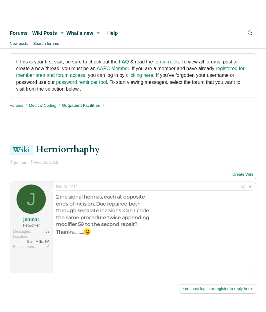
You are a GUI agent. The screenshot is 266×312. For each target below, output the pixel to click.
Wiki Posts (44, 33)
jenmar (20, 162)
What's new (79, 33)
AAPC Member (113, 68)
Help (112, 33)
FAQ (124, 61)
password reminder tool (81, 82)
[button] (61, 33)
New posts (19, 43)
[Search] (250, 33)
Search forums (46, 43)
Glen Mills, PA (38, 241)
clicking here (139, 75)
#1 (251, 187)
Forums (19, 33)
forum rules (166, 61)
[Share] (243, 187)
